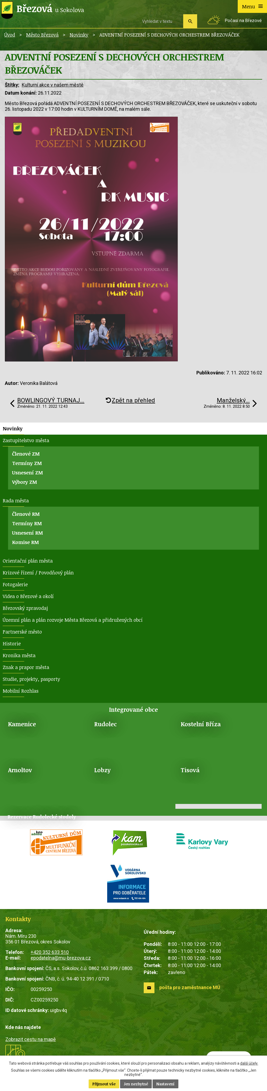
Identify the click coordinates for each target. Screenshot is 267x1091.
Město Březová (42, 34)
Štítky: (12, 85)
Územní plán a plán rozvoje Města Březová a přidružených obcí (73, 620)
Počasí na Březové (243, 20)
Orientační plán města (28, 560)
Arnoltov (20, 770)
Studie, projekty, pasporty (31, 679)
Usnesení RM (27, 533)
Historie (12, 643)
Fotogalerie (15, 584)
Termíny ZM (27, 463)
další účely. (249, 1063)
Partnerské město (22, 631)
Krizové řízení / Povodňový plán (38, 572)
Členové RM (26, 514)
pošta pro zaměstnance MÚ (189, 987)
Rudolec (105, 724)
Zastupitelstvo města (26, 440)
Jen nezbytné (136, 1083)
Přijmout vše (104, 1083)
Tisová (190, 770)
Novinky (79, 34)
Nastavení (165, 1083)
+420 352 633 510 (50, 952)
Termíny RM (27, 523)
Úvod (9, 34)
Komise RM (25, 542)
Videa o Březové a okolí (28, 596)
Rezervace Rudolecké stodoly (42, 816)
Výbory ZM (24, 482)
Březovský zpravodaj (25, 608)
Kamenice (22, 724)
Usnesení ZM (27, 472)
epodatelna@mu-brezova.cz (61, 958)
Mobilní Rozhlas (20, 691)
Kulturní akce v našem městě (53, 85)
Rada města (16, 500)
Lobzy (102, 770)
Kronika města (19, 655)
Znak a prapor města (26, 667)
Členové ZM (26, 453)
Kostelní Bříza (201, 724)
